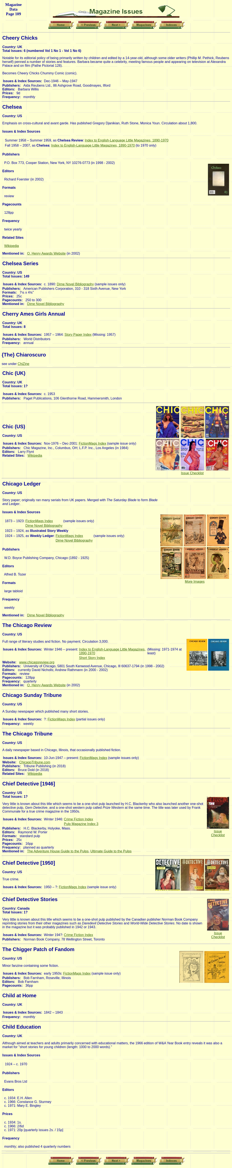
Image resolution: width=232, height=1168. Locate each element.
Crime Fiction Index (78, 819)
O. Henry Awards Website (46, 253)
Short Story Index (92, 658)
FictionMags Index (92, 443)
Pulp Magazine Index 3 (81, 824)
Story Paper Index (77, 334)
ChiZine (23, 364)
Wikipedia (11, 246)
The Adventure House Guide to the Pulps (58, 851)
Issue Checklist (192, 473)
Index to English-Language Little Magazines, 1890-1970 (126, 140)
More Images (195, 581)
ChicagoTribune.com (34, 762)
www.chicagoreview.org (36, 662)
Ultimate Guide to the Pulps (111, 851)
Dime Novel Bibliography (75, 284)
